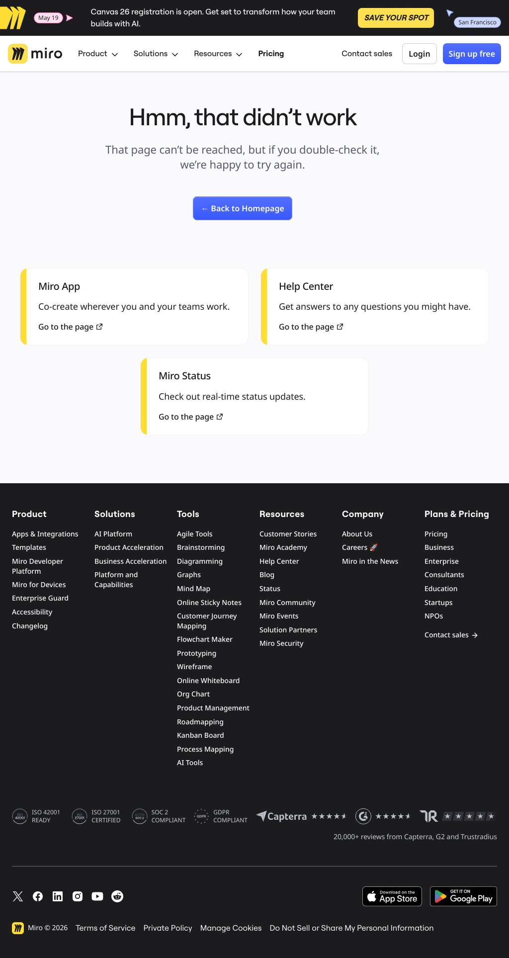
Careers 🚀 (360, 547)
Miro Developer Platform (37, 566)
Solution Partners (288, 630)
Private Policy (168, 928)
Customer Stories (288, 534)
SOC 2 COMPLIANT (169, 816)
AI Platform (113, 534)
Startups (438, 603)
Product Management (213, 708)
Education (441, 589)
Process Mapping (205, 749)
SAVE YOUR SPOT (396, 18)
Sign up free (472, 53)
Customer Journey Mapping (207, 621)
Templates (29, 547)
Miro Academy (283, 547)
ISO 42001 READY (46, 816)
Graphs (189, 575)
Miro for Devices (39, 585)
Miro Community (287, 603)
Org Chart (193, 694)
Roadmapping (200, 722)
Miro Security (281, 643)
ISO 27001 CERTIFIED (105, 816)
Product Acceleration (129, 547)
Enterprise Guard (40, 598)
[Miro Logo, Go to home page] (35, 54)
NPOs (433, 616)
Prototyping (196, 653)
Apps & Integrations (45, 534)
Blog (266, 575)
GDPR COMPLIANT (230, 816)
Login (419, 53)
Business (439, 547)
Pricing (271, 54)
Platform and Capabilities (116, 580)
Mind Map (193, 589)
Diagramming (200, 561)
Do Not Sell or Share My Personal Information (351, 928)
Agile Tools (195, 534)
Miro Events (279, 616)
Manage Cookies (231, 928)
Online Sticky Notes (209, 603)
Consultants (444, 575)
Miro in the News (370, 561)
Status (269, 589)
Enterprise (441, 561)
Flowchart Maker (205, 639)
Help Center (279, 561)
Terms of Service (105, 928)
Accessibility (32, 612)
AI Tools (190, 763)
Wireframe (194, 667)
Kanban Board (200, 735)
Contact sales (366, 54)
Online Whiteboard (208, 681)
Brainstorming (201, 547)
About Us (357, 534)
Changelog (30, 626)
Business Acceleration (130, 561)
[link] (242, 208)
